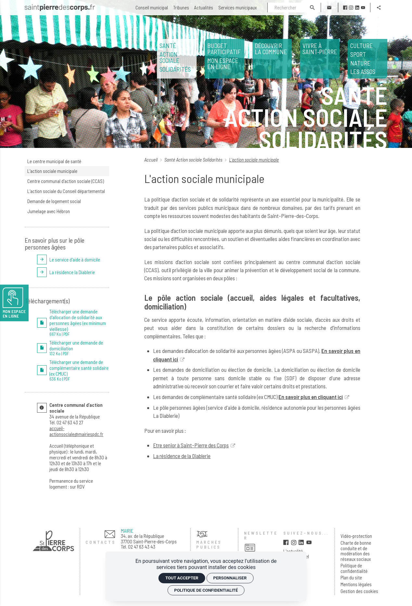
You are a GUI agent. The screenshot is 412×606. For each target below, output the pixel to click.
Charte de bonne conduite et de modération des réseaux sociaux (356, 551)
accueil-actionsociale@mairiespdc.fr (76, 431)
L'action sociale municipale (52, 171)
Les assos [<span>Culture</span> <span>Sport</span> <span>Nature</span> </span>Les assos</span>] (367, 58)
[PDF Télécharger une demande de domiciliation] (73, 348)
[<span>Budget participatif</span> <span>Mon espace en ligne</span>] (224, 59)
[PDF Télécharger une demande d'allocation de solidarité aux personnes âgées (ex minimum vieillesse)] (73, 323)
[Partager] (378, 7)
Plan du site (351, 577)
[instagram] (351, 7)
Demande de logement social (54, 201)
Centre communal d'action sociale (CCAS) (65, 181)
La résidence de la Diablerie (182, 456)
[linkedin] (357, 7)
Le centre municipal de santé (54, 161)
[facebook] (345, 7)
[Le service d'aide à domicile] (73, 259)
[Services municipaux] (237, 7)
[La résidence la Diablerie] (73, 272)
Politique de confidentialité (354, 568)
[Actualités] (203, 7)
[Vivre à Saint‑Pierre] (320, 59)
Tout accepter (181, 578)
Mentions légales (356, 584)
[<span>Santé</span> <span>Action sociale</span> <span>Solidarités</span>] (177, 59)
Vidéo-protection (356, 536)
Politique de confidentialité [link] (206, 590)
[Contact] (329, 7)
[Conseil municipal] (151, 7)
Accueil (151, 160)
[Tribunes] (181, 7)
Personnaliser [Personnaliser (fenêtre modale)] (230, 578)
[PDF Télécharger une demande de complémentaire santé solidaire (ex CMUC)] (73, 370)
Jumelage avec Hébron (48, 211)
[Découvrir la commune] (272, 59)
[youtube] (363, 7)
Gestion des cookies (359, 591)
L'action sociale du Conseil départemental (66, 191)
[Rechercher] (286, 7)
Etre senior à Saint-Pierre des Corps (191, 445)
